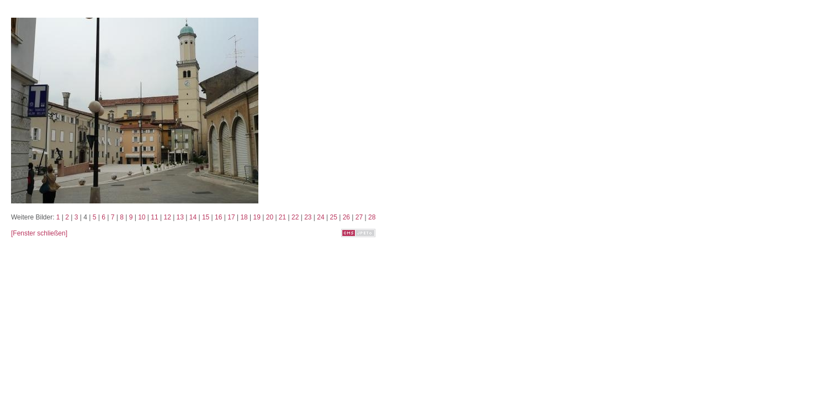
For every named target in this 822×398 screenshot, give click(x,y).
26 (346, 217)
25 (333, 217)
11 (154, 217)
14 (193, 217)
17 (231, 217)
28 (371, 217)
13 (180, 217)
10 (141, 217)
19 (257, 217)
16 (218, 217)
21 (282, 217)
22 (295, 217)
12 (167, 217)
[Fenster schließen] (39, 233)
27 (359, 217)
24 (320, 217)
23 (307, 217)
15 (205, 217)
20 (269, 217)
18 (243, 217)
